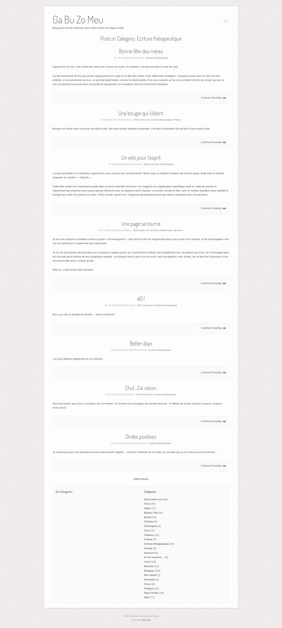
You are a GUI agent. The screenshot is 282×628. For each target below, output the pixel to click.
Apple (147, 508)
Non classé (150, 575)
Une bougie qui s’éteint (141, 113)
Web (146, 597)
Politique (149, 588)
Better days (141, 343)
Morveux (178, 230)
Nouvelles (149, 579)
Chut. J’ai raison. (141, 387)
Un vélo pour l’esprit (141, 157)
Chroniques (150, 526)
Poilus (178, 120)
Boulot (147, 164)
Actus (147, 503)
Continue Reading (211, 97)
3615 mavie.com (141, 120)
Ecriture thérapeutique (157, 58)
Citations (149, 535)
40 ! (141, 298)
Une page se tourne (141, 223)
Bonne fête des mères (141, 51)
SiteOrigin (146, 620)
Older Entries (141, 479)
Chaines (148, 521)
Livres (147, 561)
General (148, 552)
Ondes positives (141, 436)
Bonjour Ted (150, 512)
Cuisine (148, 539)
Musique (149, 570)
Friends (148, 548)
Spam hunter (151, 592)
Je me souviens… (154, 557)
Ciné (146, 530)
